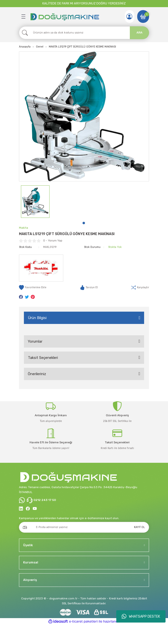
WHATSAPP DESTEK (141, 616)
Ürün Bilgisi (37, 318)
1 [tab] (84, 223)
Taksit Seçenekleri (43, 357)
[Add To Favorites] (32, 287)
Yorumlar (35, 341)
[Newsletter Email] (84, 527)
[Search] (84, 32)
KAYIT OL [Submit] (139, 527)
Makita (23, 227)
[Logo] (64, 16)
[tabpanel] (35, 201)
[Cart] (143, 16)
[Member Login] (129, 16)
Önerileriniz (37, 374)
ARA (139, 32)
